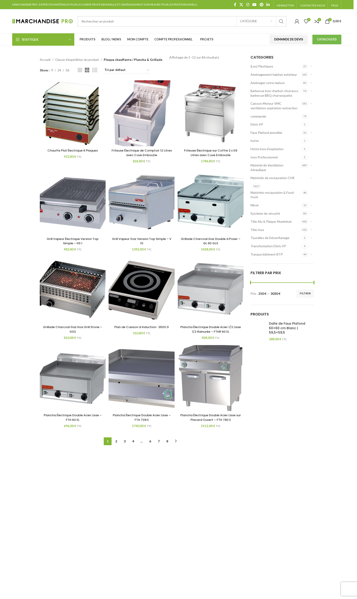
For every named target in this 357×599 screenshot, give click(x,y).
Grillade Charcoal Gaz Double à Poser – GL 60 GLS (211, 240)
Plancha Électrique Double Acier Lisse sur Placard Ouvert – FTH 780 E (211, 418)
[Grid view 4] (94, 70)
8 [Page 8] (167, 442)
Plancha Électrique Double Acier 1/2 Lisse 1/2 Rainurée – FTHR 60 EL (211, 329)
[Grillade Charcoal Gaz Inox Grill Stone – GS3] (72, 290)
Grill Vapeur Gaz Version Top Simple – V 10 (141, 240)
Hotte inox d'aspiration (266, 149)
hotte (254, 141)
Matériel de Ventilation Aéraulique (266, 167)
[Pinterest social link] (261, 4)
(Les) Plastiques (261, 66)
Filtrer (305, 293)
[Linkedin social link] (268, 4)
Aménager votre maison (267, 83)
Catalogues (327, 39)
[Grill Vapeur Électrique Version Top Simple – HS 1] (72, 201)
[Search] (182, 21)
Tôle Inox (257, 230)
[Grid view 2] (80, 70)
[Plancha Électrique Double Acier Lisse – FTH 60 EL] (72, 379)
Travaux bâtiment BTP (266, 254)
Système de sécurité (265, 213)
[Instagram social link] (248, 4)
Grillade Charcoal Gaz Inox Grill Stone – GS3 (72, 329)
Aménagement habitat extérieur (273, 74)
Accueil (45, 60)
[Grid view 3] (87, 70)
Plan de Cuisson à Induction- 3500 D (141, 329)
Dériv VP (256, 124)
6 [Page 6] (150, 442)
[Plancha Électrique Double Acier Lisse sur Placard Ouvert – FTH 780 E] (211, 379)
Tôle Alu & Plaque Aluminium (271, 221)
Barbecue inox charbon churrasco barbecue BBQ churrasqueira (274, 93)
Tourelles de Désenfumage (269, 238)
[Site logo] (42, 21)
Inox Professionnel (264, 157)
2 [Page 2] (116, 442)
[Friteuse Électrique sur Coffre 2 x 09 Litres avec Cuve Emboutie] (211, 112)
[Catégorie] (256, 21)
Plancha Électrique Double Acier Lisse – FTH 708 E (141, 418)
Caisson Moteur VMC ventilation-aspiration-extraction (273, 105)
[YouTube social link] (254, 4)
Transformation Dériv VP (268, 246)
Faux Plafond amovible (266, 133)
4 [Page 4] (133, 442)
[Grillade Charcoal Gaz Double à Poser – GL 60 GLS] (211, 201)
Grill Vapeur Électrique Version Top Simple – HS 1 (72, 240)
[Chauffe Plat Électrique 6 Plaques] (72, 112)
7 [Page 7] (159, 442)
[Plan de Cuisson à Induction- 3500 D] (141, 290)
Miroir (254, 205)
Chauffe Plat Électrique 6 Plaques (72, 149)
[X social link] (241, 4)
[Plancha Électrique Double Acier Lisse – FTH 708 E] (141, 379)
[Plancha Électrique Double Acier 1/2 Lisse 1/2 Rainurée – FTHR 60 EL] (211, 290)
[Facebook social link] (235, 4)
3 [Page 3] (125, 442)
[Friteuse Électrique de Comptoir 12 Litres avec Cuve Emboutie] (141, 112)
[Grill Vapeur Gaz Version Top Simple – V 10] (141, 201)
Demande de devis (288, 39)
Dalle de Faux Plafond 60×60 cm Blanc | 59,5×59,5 (287, 328)
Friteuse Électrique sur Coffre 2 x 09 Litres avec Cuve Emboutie (211, 151)
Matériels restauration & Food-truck (272, 195)
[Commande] (127, 70)
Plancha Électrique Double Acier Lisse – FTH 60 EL (72, 418)
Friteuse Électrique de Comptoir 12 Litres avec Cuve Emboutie (141, 151)
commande (258, 116)
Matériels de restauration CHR (272, 178)
